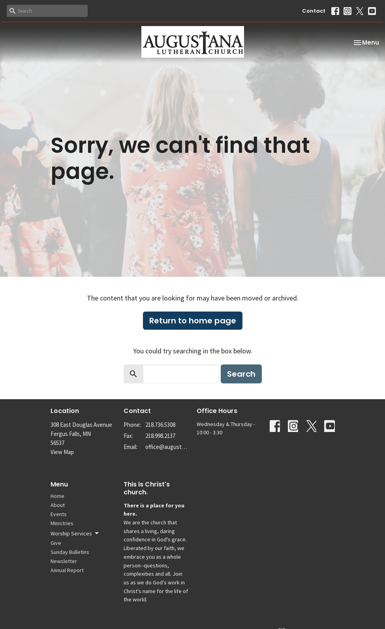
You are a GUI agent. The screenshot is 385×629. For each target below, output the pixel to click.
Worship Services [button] (75, 533)
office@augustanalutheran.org (167, 447)
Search (241, 373)
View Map (62, 452)
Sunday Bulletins (70, 552)
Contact (313, 11)
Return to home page (192, 320)
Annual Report (67, 570)
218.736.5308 (160, 424)
